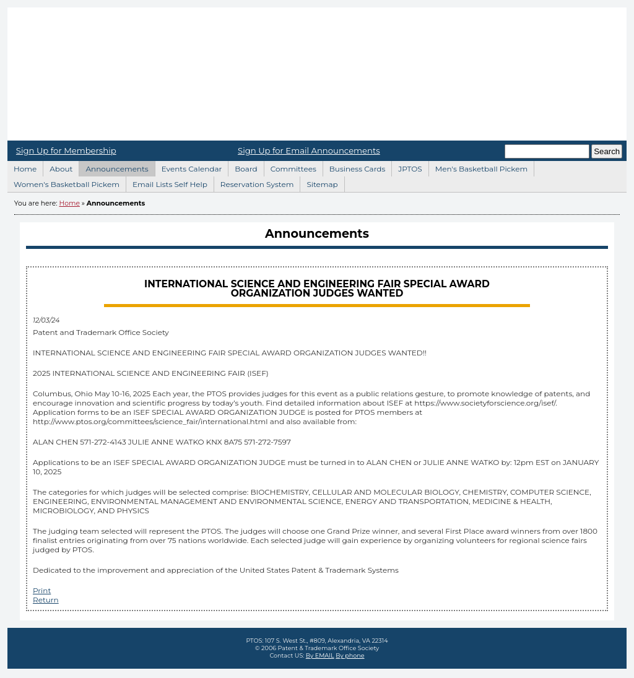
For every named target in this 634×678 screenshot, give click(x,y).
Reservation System (254, 182)
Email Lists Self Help (166, 182)
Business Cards (354, 167)
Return (46, 599)
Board (242, 167)
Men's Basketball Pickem (478, 167)
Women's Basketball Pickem (63, 182)
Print (42, 590)
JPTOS (406, 167)
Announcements (113, 167)
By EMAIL (320, 655)
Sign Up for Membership (66, 150)
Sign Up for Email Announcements (309, 150)
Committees (290, 167)
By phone (350, 655)
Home (317, 74)
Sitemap (318, 182)
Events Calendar (188, 167)
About (57, 167)
